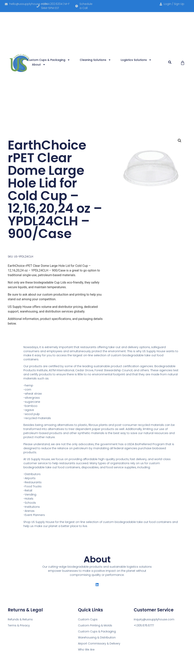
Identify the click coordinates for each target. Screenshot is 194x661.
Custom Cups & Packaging (48, 60)
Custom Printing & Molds (95, 625)
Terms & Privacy (19, 625)
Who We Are (86, 649)
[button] (170, 62)
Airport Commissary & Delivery (99, 643)
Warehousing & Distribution (97, 637)
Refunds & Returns (20, 619)
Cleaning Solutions (95, 60)
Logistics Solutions (136, 60)
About (38, 64)
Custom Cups (87, 619)
